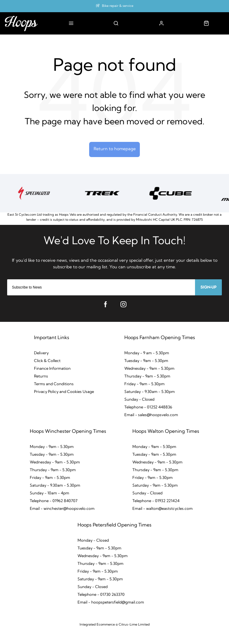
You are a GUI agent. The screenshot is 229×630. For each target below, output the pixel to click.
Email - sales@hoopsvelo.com (151, 415)
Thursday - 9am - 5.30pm (147, 376)
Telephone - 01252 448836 (148, 407)
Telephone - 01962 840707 (54, 501)
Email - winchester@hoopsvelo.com (62, 509)
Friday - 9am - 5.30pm (144, 384)
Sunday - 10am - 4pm (49, 493)
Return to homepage (115, 149)
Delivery (41, 353)
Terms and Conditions (54, 384)
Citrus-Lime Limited (134, 624)
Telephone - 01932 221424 (156, 501)
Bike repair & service (117, 6)
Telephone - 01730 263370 (101, 595)
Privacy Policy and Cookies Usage (64, 392)
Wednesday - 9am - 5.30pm (149, 369)
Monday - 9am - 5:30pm (154, 447)
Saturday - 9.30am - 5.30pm (149, 392)
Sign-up (208, 287)
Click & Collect (47, 361)
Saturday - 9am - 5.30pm (155, 486)
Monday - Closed (93, 541)
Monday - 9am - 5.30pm (52, 447)
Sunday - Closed (139, 400)
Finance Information (52, 369)
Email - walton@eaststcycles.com (162, 509)
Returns (41, 376)
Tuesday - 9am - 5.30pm (146, 361)
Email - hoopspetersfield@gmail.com (111, 602)
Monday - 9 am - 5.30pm (146, 353)
